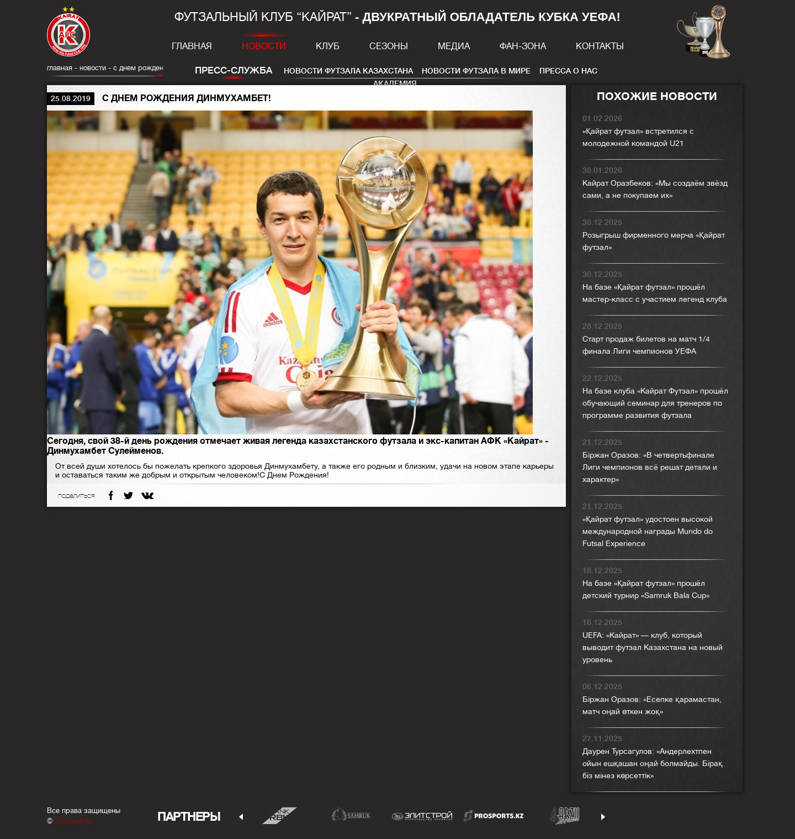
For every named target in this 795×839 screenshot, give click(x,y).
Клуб (328, 46)
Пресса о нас (568, 70)
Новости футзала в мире (476, 70)
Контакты (600, 46)
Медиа (454, 46)
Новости (264, 46)
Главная (192, 46)
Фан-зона (523, 46)
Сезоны (388, 46)
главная (59, 68)
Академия (395, 83)
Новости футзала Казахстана (348, 70)
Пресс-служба (233, 70)
